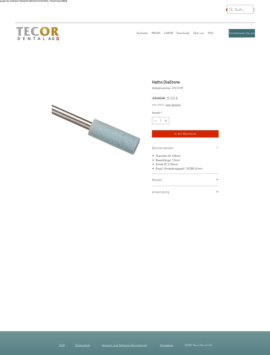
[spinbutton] (160, 120)
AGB (62, 345)
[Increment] (166, 120)
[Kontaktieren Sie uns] (242, 33)
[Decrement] (155, 120)
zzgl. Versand (173, 104)
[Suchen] (240, 9)
